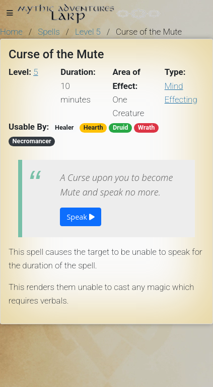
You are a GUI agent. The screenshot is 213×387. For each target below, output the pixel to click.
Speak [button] (80, 217)
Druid (120, 127)
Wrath (146, 127)
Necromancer (32, 141)
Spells (49, 32)
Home (11, 32)
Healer (64, 127)
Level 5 (88, 32)
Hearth (93, 127)
